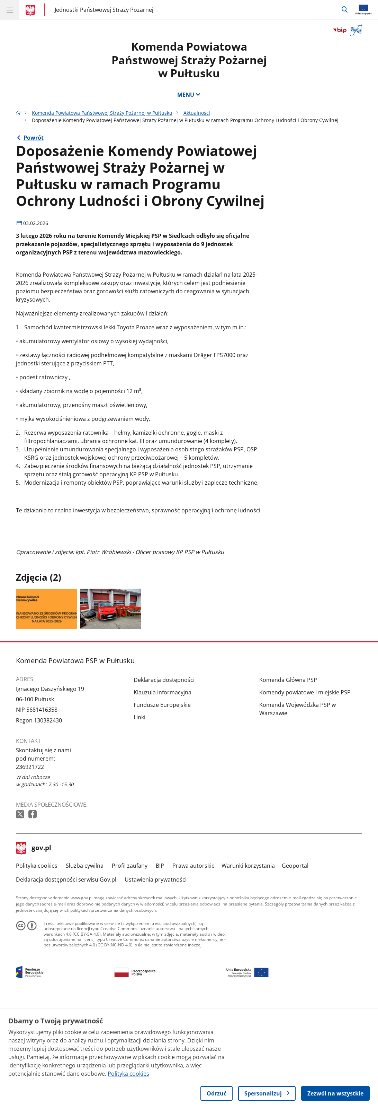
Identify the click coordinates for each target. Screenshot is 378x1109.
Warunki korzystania (248, 972)
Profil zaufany (129, 972)
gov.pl (33, 954)
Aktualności (196, 113)
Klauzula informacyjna (162, 798)
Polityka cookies (36, 972)
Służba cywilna (85, 972)
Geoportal (295, 972)
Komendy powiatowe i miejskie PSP (305, 798)
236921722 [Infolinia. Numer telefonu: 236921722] (30, 873)
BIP (160, 972)
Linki (139, 823)
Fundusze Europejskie (162, 811)
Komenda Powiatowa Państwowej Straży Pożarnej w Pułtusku (189, 59)
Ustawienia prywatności (156, 985)
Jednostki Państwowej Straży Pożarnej (104, 10)
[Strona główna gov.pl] (31, 10)
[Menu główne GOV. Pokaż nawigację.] (9, 9)
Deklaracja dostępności (164, 786)
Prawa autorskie (193, 972)
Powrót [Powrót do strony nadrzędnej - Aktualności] (34, 137)
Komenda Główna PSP (288, 786)
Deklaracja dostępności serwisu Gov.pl (66, 985)
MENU (189, 94)
